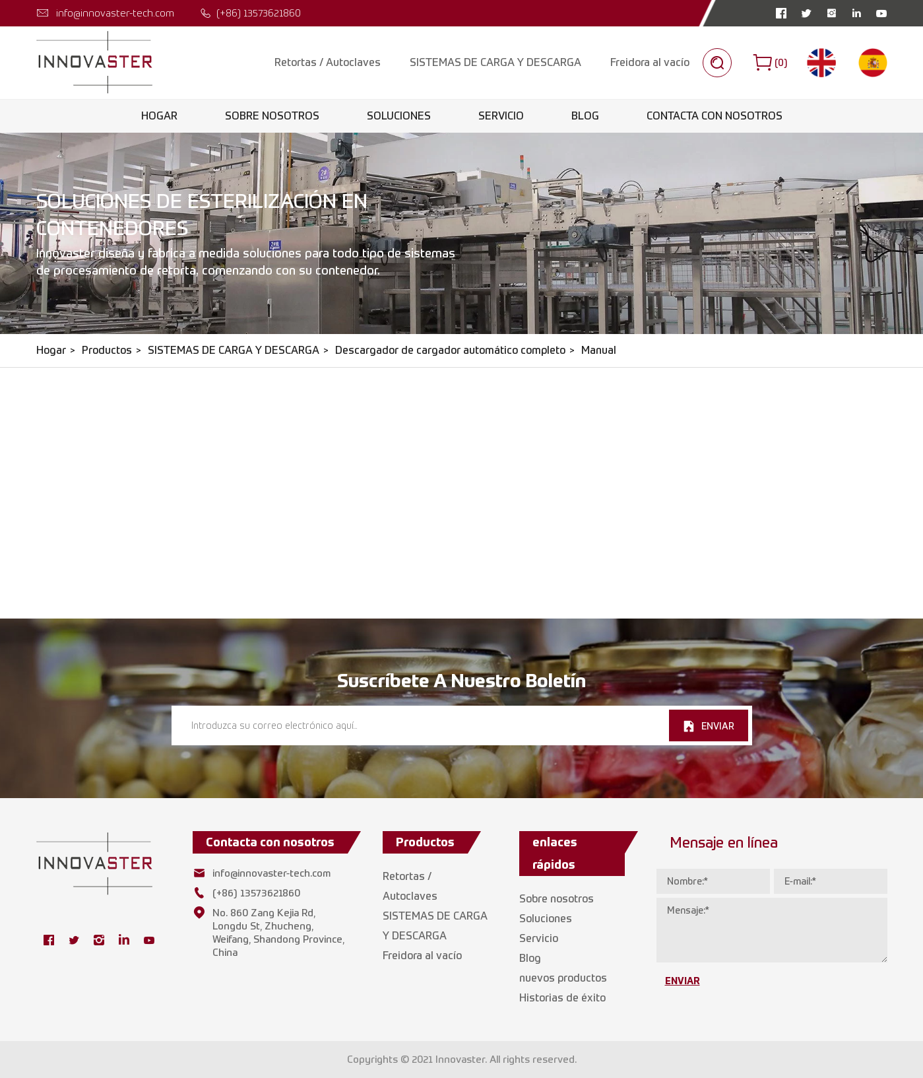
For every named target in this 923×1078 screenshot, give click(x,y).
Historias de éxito (562, 998)
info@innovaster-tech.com (115, 12)
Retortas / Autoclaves (327, 62)
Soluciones (399, 116)
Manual (598, 350)
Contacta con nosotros (714, 116)
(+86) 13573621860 (258, 12)
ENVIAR (717, 725)
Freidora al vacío (649, 62)
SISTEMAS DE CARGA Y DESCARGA (495, 62)
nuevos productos (563, 978)
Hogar (159, 116)
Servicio (501, 116)
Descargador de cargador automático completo (450, 350)
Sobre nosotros (272, 116)
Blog (585, 116)
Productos (107, 350)
